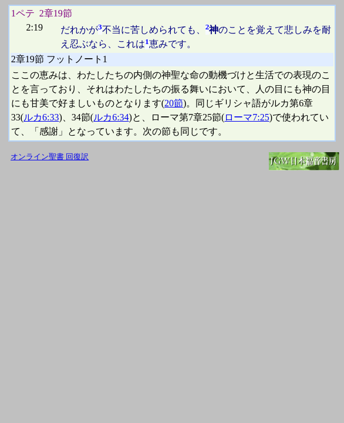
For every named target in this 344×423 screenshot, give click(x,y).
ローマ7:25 (246, 117)
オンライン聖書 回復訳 (50, 157)
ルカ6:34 (111, 117)
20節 (173, 103)
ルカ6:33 (41, 117)
